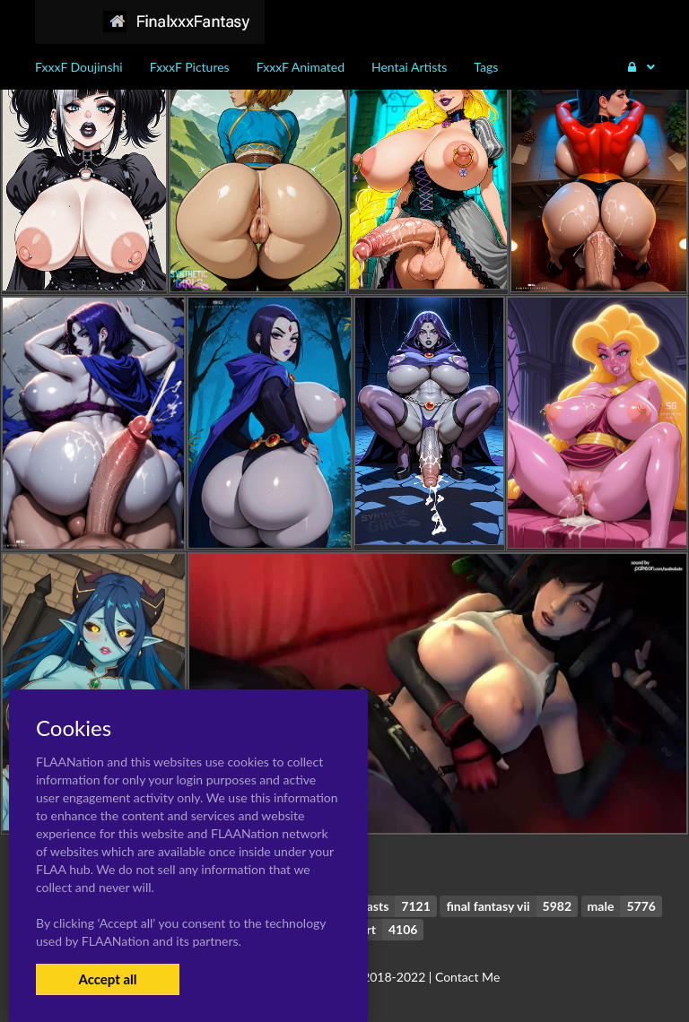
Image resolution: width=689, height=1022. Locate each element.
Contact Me (467, 976)
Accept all (107, 979)
